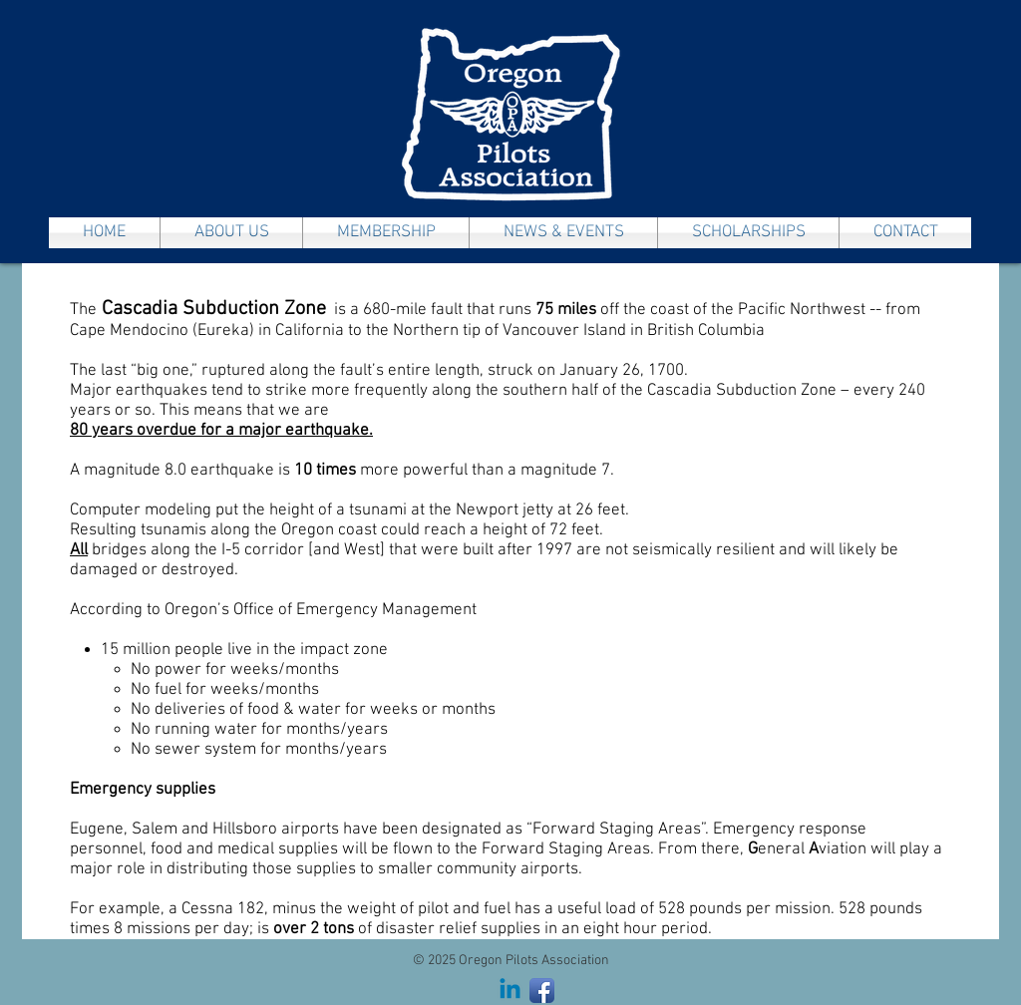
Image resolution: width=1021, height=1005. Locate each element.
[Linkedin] (510, 990)
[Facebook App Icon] (541, 990)
